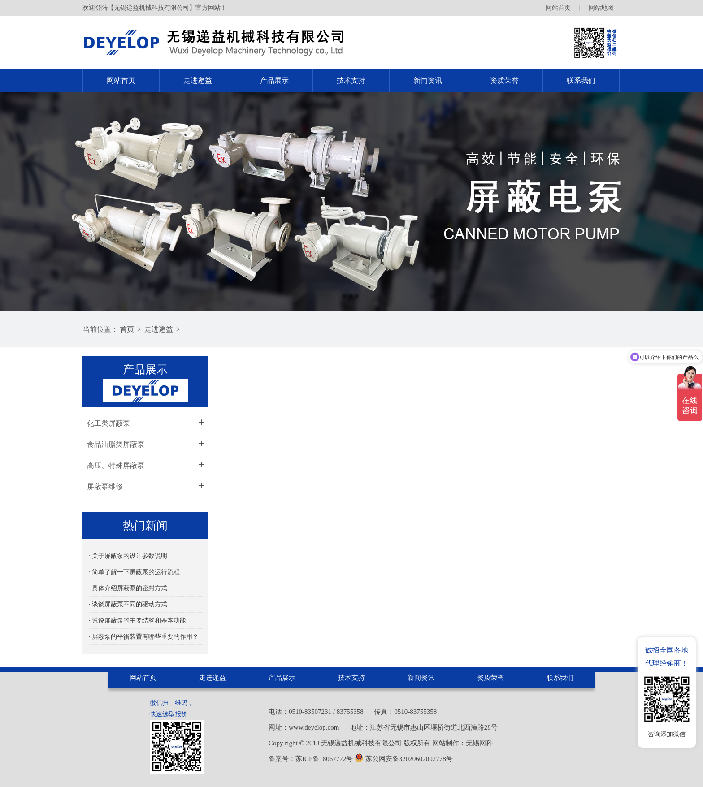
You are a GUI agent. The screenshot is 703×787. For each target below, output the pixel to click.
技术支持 (351, 80)
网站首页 (558, 7)
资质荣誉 (504, 80)
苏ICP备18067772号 (324, 758)
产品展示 (274, 80)
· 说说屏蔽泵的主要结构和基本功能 (137, 620)
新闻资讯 (427, 80)
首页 (127, 329)
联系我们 (581, 80)
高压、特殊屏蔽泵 (115, 465)
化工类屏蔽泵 (108, 423)
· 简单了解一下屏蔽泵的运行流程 (134, 572)
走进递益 (197, 80)
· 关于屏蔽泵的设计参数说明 (128, 556)
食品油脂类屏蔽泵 (115, 444)
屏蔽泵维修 (105, 486)
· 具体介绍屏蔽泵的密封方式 (128, 588)
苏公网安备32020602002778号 (404, 758)
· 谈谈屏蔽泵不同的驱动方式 (128, 604)
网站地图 (601, 7)
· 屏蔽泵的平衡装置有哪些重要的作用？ (144, 636)
